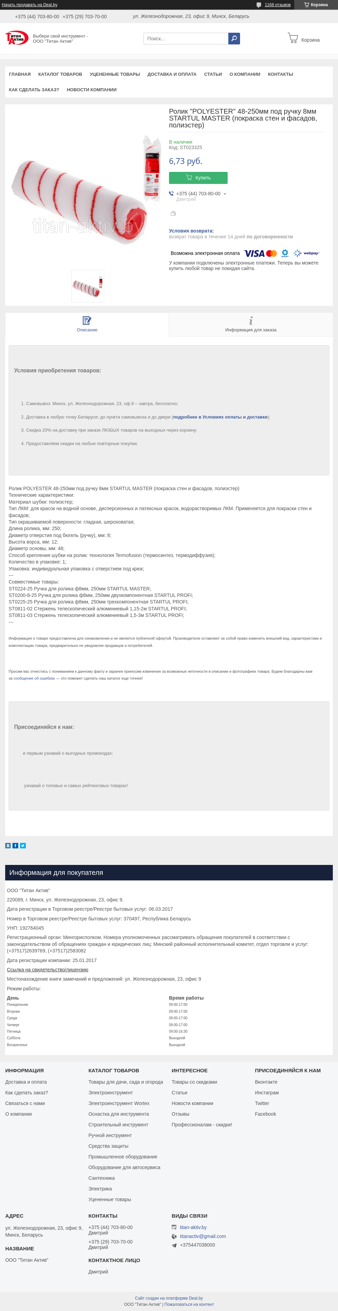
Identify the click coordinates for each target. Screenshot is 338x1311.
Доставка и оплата (172, 74)
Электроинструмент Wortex (118, 1103)
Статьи (213, 74)
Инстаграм (267, 1092)
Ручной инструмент (110, 1135)
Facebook (265, 1114)
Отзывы (180, 1114)
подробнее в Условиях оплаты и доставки (220, 417)
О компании (244, 74)
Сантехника (101, 1178)
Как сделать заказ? (34, 89)
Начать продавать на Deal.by (29, 4)
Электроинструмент (110, 1092)
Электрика (100, 1188)
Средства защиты (108, 1146)
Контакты (280, 74)
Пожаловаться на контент (189, 1304)
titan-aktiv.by (193, 1227)
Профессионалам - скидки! (202, 1124)
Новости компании (92, 89)
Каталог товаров (60, 74)
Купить (203, 177)
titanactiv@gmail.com (203, 1236)
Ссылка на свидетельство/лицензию (47, 969)
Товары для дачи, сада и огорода (125, 1082)
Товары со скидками (194, 1082)
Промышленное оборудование (122, 1156)
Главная (20, 74)
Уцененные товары (115, 74)
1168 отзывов (278, 4)
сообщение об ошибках (34, 678)
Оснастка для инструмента (118, 1114)
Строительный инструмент (118, 1124)
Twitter (262, 1103)
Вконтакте (266, 1082)
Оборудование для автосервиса (124, 1167)
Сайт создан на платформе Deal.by (169, 1298)
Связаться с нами (25, 1103)
